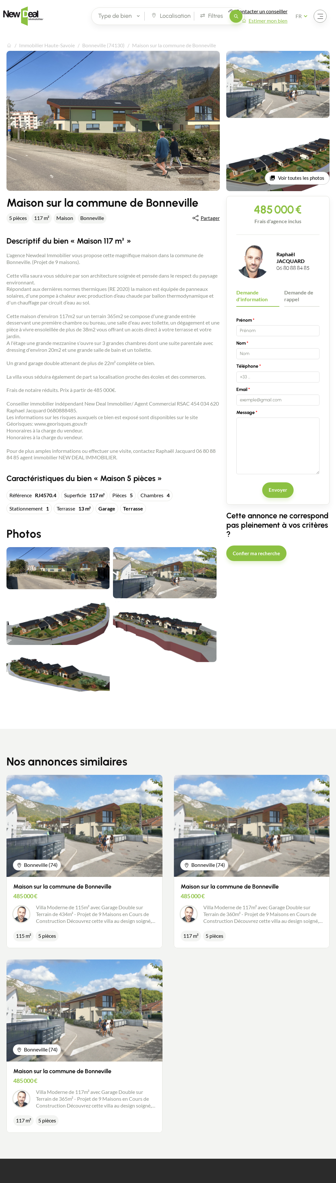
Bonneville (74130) (103, 45)
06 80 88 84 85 (292, 268)
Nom (241, 343)
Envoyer (278, 490)
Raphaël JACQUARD (290, 257)
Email (241, 389)
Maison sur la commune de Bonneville (62, 886)
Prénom (244, 320)
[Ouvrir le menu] (320, 16)
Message (245, 412)
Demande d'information (252, 295)
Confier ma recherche (256, 553)
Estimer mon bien (268, 20)
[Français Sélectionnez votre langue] (304, 16)
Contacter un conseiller (261, 11)
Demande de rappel (298, 295)
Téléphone (247, 366)
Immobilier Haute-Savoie (47, 45)
